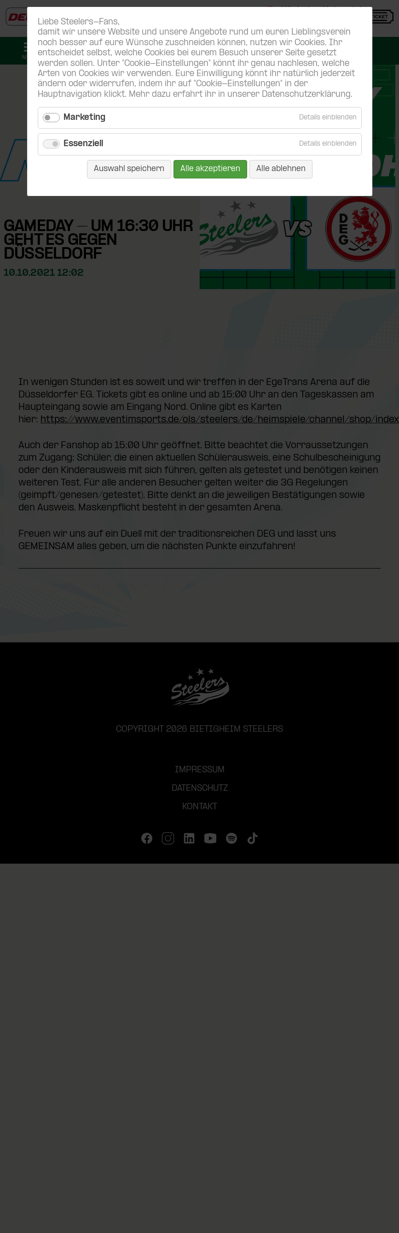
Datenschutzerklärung (306, 94)
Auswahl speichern (129, 169)
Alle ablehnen (281, 169)
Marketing (84, 117)
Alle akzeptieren (210, 169)
